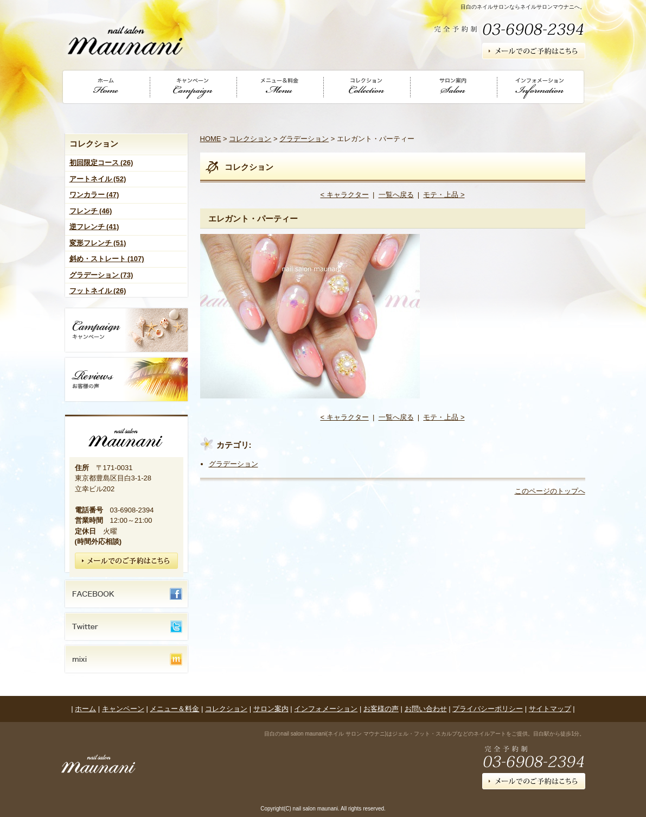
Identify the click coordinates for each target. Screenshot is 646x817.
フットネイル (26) (97, 291)
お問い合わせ (426, 709)
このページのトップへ (550, 491)
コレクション (250, 139)
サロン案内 (271, 709)
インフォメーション (325, 709)
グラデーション (304, 139)
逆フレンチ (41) (94, 227)
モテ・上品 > (443, 195)
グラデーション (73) (101, 275)
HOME (210, 139)
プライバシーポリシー (487, 709)
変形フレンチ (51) (97, 243)
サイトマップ (550, 709)
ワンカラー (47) (94, 195)
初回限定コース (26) (101, 163)
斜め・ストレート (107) (106, 259)
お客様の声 (381, 709)
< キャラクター (344, 195)
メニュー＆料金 (174, 709)
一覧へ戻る (396, 195)
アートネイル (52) (97, 179)
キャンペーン (123, 709)
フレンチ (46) (90, 211)
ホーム (85, 709)
